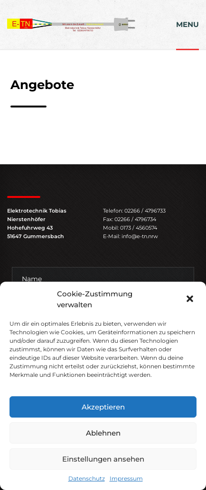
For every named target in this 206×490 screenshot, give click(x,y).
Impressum (126, 478)
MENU (187, 24)
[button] (191, 299)
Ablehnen (103, 432)
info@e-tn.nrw (140, 236)
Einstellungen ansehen (103, 458)
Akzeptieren (103, 406)
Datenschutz (86, 478)
